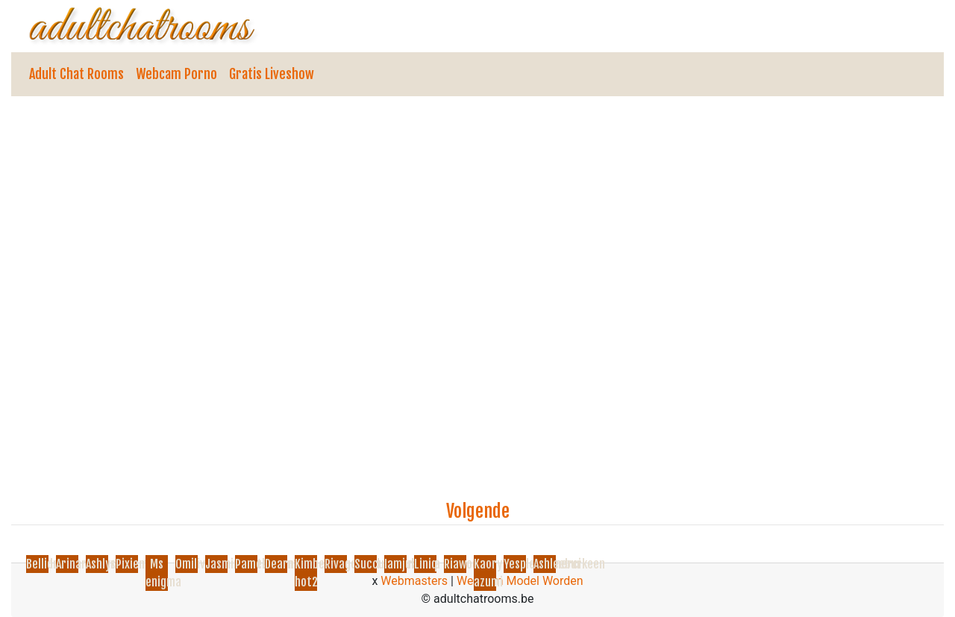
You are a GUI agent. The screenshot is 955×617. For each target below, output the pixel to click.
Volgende (478, 511)
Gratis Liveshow (271, 74)
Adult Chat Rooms (76, 74)
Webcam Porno (176, 74)
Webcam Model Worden (520, 581)
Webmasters (414, 581)
